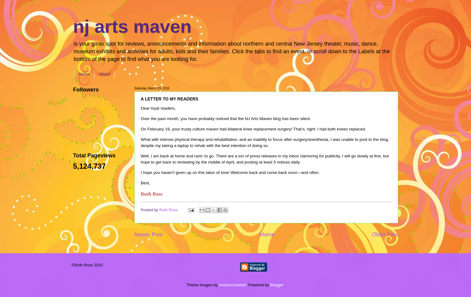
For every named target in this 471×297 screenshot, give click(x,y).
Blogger (277, 285)
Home (84, 74)
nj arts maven (132, 26)
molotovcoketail (232, 285)
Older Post (385, 234)
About (104, 74)
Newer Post (148, 234)
